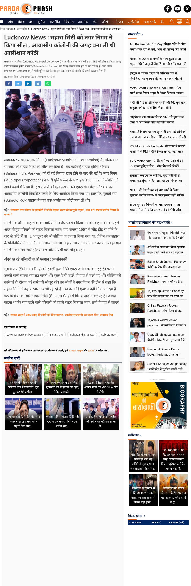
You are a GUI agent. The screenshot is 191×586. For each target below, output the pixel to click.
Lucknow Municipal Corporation (25, 334)
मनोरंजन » (134, 435)
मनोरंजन (117, 22)
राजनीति (54, 22)
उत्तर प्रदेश (22, 28)
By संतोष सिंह (11, 76)
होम (10, 22)
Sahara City (56, 334)
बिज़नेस (68, 22)
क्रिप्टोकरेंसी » (136, 516)
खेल (95, 22)
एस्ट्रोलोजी (132, 22)
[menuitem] (10, 21)
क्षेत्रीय (21, 22)
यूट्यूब (80, 350)
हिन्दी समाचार (6, 28)
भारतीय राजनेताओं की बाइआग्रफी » (150, 222)
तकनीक (82, 22)
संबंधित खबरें (12, 358)
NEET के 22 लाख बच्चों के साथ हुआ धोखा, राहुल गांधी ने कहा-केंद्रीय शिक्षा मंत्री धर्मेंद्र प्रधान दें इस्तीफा (158, 64)
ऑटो (104, 22)
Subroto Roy (108, 334)
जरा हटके (149, 22)
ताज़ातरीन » (135, 34)
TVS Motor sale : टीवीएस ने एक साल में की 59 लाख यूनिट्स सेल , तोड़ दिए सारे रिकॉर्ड (156, 163)
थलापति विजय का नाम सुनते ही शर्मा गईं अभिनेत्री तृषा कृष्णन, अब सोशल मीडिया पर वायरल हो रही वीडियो (158, 137)
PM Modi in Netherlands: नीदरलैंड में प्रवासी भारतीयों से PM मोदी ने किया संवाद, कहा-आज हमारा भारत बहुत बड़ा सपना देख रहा (157, 152)
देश (31, 22)
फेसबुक (72, 350)
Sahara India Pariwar (82, 334)
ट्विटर (91, 350)
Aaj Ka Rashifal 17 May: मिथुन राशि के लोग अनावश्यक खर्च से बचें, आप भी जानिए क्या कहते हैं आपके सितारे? (158, 49)
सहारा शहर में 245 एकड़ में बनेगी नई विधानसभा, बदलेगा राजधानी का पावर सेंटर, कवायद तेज (62, 315)
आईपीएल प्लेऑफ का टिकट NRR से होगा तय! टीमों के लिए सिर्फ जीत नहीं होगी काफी (157, 119)
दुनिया (41, 22)
